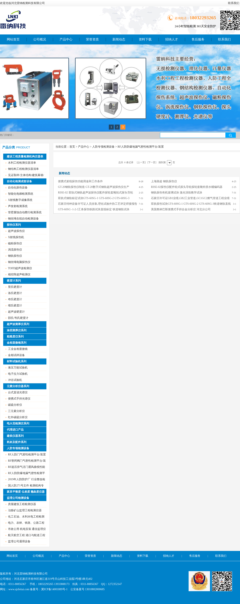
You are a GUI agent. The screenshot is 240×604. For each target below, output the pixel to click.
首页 (72, 146)
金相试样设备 (16, 355)
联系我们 (233, 3)
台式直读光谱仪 (18, 392)
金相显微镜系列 (16, 342)
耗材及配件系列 (16, 442)
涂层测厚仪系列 (16, 330)
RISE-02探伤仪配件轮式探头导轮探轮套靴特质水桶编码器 (186, 186)
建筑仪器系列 (15, 435)
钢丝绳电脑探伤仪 (19, 262)
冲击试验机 (15, 380)
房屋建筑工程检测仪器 (22, 504)
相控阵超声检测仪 (19, 274)
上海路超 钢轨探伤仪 (164, 181)
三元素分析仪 (16, 411)
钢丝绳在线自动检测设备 (23, 218)
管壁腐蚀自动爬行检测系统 (25, 212)
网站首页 (13, 39)
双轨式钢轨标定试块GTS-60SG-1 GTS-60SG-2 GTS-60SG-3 (93, 198)
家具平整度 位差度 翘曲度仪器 (26, 491)
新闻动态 (118, 39)
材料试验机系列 (16, 361)
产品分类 (8, 147)
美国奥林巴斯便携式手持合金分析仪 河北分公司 (181, 209)
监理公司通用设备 (19, 541)
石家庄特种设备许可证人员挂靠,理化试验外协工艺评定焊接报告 (97, 203)
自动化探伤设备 (18, 187)
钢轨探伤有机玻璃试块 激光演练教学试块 (176, 192)
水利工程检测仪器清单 (22, 162)
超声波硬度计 (16, 311)
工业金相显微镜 (18, 348)
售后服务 (198, 39)
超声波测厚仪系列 (18, 324)
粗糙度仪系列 (15, 336)
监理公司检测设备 (18, 497)
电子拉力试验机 (18, 373)
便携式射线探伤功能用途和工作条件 (80, 181)
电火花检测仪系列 (18, 423)
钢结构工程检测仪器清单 (23, 168)
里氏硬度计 (15, 286)
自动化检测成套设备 (19, 181)
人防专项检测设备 (18, 448)
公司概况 (39, 39)
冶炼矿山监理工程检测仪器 (25, 510)
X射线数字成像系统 (20, 199)
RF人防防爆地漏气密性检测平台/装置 (141, 146)
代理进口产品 (15, 429)
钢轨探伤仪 (15, 255)
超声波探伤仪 (16, 231)
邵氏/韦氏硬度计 (18, 317)
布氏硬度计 (15, 299)
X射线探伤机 (16, 237)
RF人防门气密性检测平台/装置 (27, 454)
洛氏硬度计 (15, 293)
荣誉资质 (92, 39)
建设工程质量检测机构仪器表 (25, 156)
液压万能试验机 (18, 367)
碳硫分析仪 (15, 404)
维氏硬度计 (15, 305)
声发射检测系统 (18, 206)
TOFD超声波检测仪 (20, 268)
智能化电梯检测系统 (20, 193)
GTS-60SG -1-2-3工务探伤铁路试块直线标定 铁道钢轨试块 (93, 209)
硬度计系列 (14, 280)
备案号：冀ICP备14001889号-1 (48, 589)
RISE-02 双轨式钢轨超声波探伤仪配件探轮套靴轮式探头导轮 (95, 192)
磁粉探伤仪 (15, 243)
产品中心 (66, 39)
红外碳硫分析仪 (18, 417)
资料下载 (145, 39)
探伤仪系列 (14, 224)
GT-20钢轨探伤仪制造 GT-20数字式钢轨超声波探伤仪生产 (93, 186)
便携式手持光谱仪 (19, 398)
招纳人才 (171, 39)
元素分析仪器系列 (18, 386)
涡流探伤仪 (15, 249)
